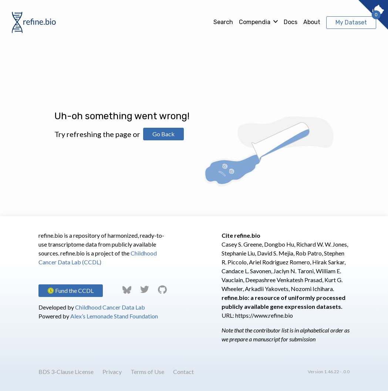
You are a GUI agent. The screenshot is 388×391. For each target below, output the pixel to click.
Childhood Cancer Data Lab (110, 307)
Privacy (112, 371)
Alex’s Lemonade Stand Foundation (114, 316)
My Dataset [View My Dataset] (351, 22)
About (311, 22)
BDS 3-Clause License (66, 371)
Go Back (163, 133)
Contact (183, 371)
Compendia (254, 22)
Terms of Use (147, 371)
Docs (290, 22)
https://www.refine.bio (264, 315)
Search (223, 22)
